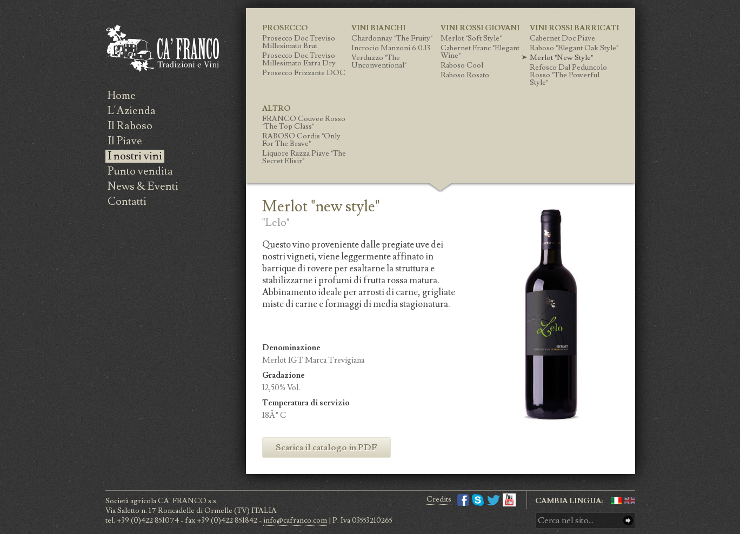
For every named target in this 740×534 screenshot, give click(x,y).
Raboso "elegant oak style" (574, 48)
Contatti (127, 201)
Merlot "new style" (561, 58)
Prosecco (285, 28)
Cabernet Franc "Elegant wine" (480, 51)
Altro (276, 108)
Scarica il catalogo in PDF (326, 447)
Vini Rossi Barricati (574, 28)
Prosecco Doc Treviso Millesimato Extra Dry (299, 59)
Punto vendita (140, 171)
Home (122, 95)
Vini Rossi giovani (480, 28)
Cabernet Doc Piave (562, 38)
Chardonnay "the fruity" (391, 38)
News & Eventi (143, 186)
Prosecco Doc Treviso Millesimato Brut (298, 42)
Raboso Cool (462, 65)
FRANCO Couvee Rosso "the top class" (303, 122)
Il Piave (125, 141)
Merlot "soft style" (471, 38)
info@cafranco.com (295, 520)
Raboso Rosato (465, 75)
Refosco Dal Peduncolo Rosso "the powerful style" (568, 75)
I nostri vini (135, 156)
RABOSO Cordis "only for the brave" (301, 140)
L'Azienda (132, 110)
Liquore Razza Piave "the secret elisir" (304, 157)
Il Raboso (130, 125)
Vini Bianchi (378, 28)
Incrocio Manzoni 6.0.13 (390, 48)
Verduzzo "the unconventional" (378, 61)
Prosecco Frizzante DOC (303, 73)
